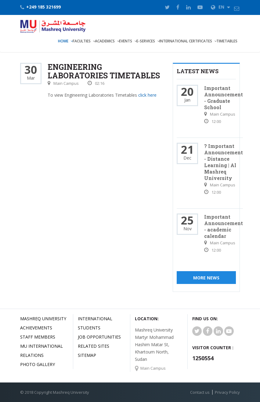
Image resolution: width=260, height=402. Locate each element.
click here (147, 95)
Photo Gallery (37, 364)
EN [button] (220, 7)
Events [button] (125, 41)
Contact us (200, 392)
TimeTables (226, 41)
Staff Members (37, 337)
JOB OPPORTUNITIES (99, 337)
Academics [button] (105, 41)
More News (206, 278)
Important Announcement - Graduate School (223, 97)
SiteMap (87, 355)
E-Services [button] (145, 41)
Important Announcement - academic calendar (223, 226)
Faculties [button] (82, 41)
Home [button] (63, 41)
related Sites (93, 346)
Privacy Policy (227, 392)
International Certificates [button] (185, 41)
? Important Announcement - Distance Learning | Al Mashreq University (223, 162)
